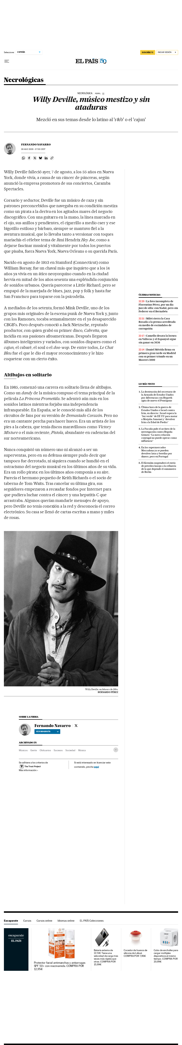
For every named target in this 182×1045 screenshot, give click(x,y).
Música (82, 750)
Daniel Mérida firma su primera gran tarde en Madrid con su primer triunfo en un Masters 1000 (157, 354)
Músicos (23, 750)
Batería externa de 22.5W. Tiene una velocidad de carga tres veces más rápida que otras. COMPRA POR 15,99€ (106, 957)
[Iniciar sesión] (167, 52)
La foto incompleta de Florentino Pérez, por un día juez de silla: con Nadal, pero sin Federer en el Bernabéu (158, 306)
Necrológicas (24, 80)
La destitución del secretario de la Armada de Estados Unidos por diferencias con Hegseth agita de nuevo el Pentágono (158, 396)
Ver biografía (47, 731)
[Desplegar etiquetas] (115, 749)
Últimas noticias (149, 294)
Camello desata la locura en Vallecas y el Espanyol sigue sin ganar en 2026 (157, 339)
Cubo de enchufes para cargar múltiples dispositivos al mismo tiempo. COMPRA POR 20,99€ (166, 956)
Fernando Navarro (36, 144)
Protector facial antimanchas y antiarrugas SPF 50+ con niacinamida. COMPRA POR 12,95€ (59, 966)
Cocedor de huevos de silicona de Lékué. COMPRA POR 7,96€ (135, 953)
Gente (33, 750)
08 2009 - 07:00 (33, 149)
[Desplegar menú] (7, 61)
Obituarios (45, 750)
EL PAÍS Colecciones (92, 920)
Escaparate (11, 920)
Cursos (27, 920)
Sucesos (58, 750)
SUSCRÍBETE (148, 52)
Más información (28, 770)
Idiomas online (66, 920)
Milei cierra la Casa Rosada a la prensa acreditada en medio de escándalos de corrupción (157, 323)
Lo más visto (147, 384)
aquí (96, 766)
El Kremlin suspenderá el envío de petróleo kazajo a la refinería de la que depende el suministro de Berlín (158, 467)
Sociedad (70, 750)
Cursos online (44, 920)
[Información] (103, 93)
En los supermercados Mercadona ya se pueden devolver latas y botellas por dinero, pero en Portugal (156, 452)
